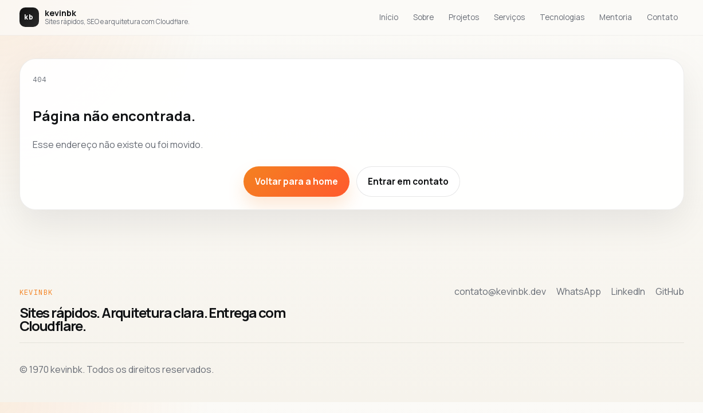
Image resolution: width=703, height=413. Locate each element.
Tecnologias (562, 17)
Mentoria (615, 17)
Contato (662, 17)
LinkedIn (628, 291)
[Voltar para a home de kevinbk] (104, 17)
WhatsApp (578, 291)
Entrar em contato (408, 182)
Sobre (423, 17)
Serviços (509, 17)
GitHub (669, 291)
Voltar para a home (296, 182)
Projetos (464, 17)
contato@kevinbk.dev (500, 291)
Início (388, 17)
